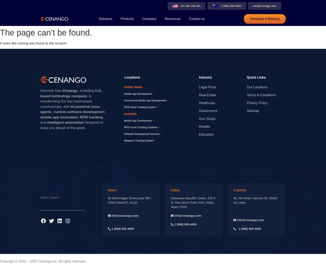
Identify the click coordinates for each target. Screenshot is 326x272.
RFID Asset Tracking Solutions (142, 127)
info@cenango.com (124, 215)
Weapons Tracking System (140, 140)
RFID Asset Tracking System (141, 107)
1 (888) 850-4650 (123, 228)
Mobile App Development (139, 93)
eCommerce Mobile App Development (146, 100)
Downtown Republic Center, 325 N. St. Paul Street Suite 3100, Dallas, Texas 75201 (193, 203)
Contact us (197, 19)
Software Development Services (143, 134)
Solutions (105, 19)
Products (127, 19)
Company (149, 19)
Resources (172, 19)
